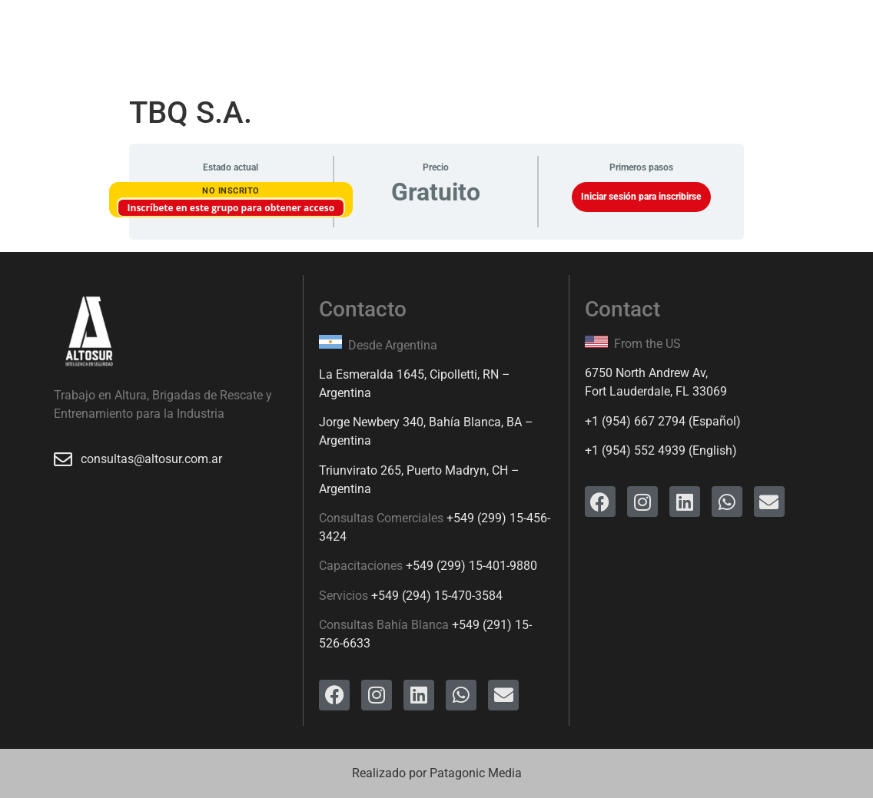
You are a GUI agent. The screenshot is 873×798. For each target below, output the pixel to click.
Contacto (606, 34)
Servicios (182, 34)
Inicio (112, 34)
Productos (333, 34)
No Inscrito (231, 191)
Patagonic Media (476, 773)
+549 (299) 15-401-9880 (471, 565)
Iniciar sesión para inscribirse (641, 196)
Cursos (256, 34)
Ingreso (531, 34)
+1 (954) (609, 421)
